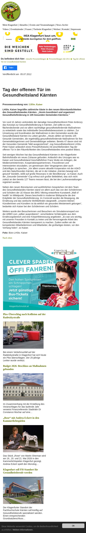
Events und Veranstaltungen (42, 25)
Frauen (28, 29)
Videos (6, 29)
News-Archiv (62, 25)
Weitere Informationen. (23, 529)
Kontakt (65, 29)
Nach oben (7, 238)
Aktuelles (23, 25)
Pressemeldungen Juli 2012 (59, 59)
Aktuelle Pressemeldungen (36, 59)
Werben (56, 29)
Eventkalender (16, 29)
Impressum (76, 29)
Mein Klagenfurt (10, 25)
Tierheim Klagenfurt (42, 29)
